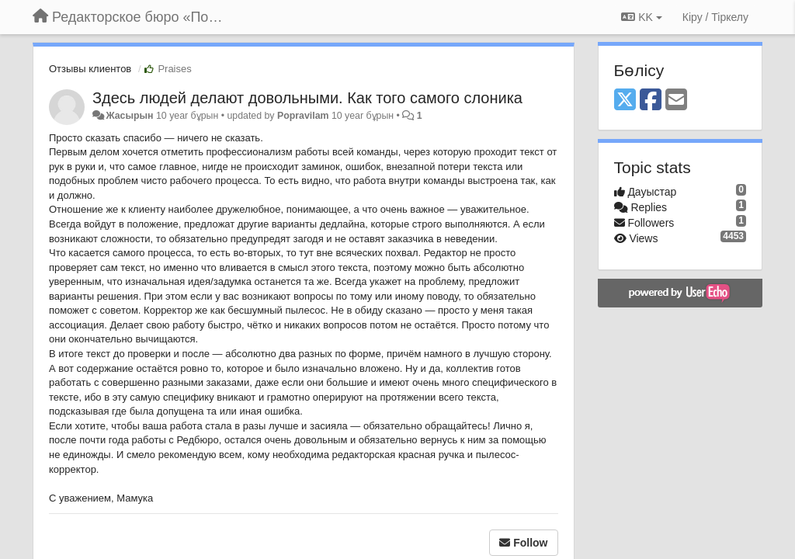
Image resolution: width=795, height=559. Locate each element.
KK (641, 17)
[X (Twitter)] (625, 100)
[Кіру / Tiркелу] (715, 17)
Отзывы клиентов (90, 69)
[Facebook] (650, 100)
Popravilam (303, 115)
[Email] (676, 100)
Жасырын (129, 115)
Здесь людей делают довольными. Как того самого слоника (307, 97)
